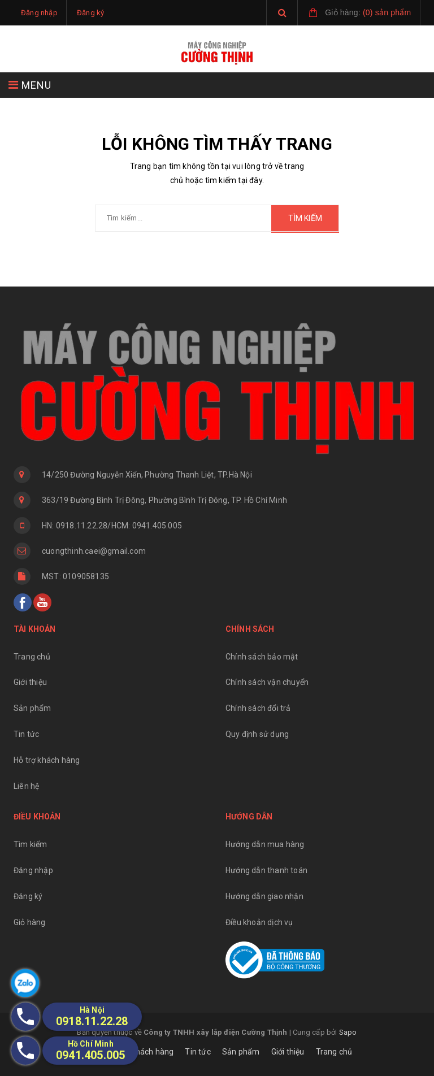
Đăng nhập (33, 870)
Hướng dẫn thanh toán (266, 870)
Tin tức (26, 734)
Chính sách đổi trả (258, 708)
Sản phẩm (32, 708)
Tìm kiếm (30, 844)
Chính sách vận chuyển (267, 682)
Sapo (348, 1032)
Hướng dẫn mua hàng (265, 844)
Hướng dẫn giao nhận (264, 896)
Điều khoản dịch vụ (259, 922)
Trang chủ (32, 656)
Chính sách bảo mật (261, 656)
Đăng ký (28, 896)
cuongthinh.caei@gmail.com (94, 551)
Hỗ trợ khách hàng (47, 760)
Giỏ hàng (30, 922)
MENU (29, 85)
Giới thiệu (30, 682)
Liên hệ (26, 786)
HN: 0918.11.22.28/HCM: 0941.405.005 (112, 525)
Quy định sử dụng (257, 734)
